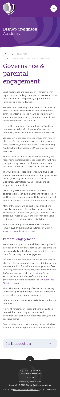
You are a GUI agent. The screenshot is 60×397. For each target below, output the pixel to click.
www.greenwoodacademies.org (18, 231)
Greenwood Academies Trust (26, 389)
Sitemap (30, 377)
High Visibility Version (30, 370)
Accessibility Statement (29, 373)
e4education (35, 381)
